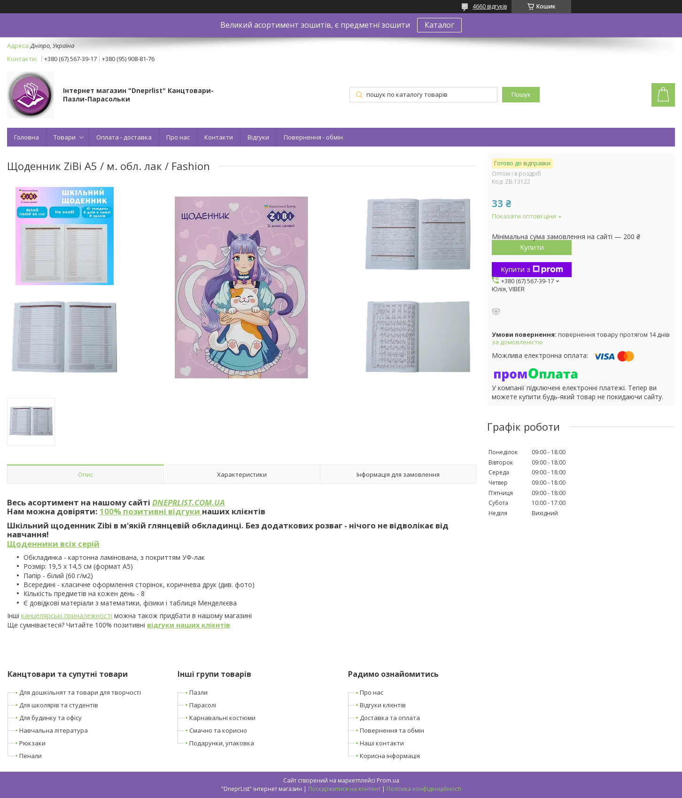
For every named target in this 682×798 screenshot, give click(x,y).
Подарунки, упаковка (221, 743)
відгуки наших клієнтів (188, 624)
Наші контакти (382, 743)
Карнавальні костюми (222, 717)
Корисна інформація (390, 756)
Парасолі (202, 705)
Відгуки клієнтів (383, 705)
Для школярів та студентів (58, 705)
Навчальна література (53, 730)
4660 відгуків (490, 6)
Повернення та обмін (392, 730)
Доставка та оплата (390, 717)
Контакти (218, 137)
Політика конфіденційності (424, 789)
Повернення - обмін (313, 137)
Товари (65, 137)
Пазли (198, 692)
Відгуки (258, 137)
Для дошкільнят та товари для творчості (80, 692)
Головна (26, 137)
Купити (532, 247)
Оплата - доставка (124, 137)
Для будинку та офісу (50, 717)
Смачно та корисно (218, 730)
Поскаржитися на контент (344, 789)
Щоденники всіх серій (53, 543)
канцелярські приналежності (66, 615)
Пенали (30, 756)
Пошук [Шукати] (521, 94)
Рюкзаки (32, 743)
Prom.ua (388, 780)
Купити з (532, 269)
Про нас (178, 137)
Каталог (439, 25)
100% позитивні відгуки (151, 511)
